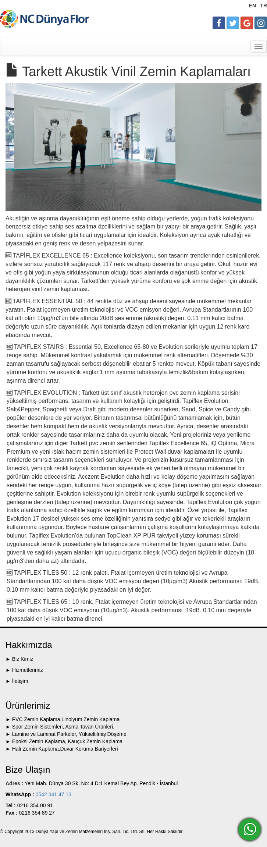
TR (263, 5)
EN (252, 5)
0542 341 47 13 (52, 794)
